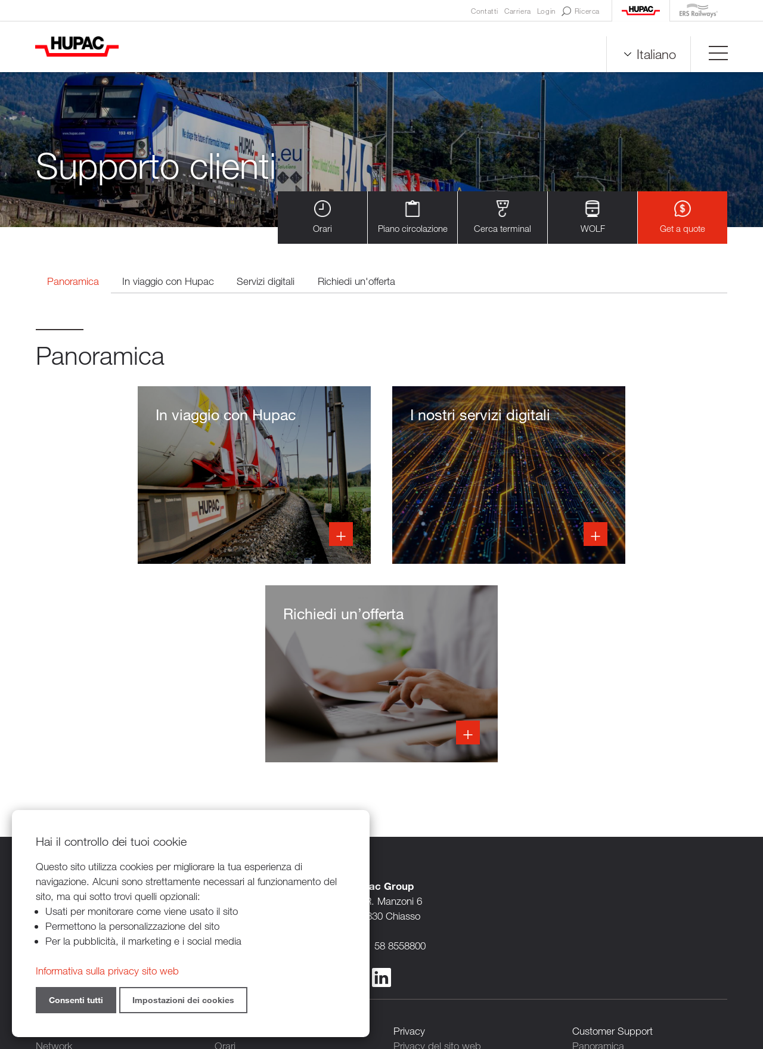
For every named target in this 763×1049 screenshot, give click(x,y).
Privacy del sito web (437, 849)
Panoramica (74, 281)
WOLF (593, 217)
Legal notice (419, 908)
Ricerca (581, 11)
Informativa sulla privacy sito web (107, 970)
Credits (467, 984)
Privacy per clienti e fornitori (452, 864)
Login (546, 10)
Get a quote (682, 217)
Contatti (484, 10)
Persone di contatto (436, 879)
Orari (322, 217)
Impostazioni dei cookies (183, 1000)
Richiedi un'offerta (360, 281)
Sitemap (508, 984)
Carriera (517, 10)
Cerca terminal (502, 217)
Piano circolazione (413, 217)
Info (144, 476)
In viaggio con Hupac (170, 281)
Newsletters (419, 893)
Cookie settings (426, 923)
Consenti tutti (76, 1000)
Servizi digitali (269, 281)
